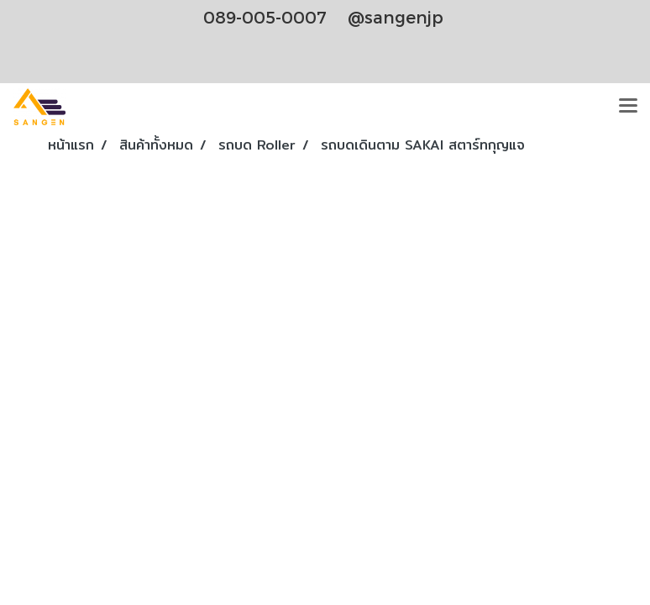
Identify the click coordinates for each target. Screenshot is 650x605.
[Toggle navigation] (628, 106)
